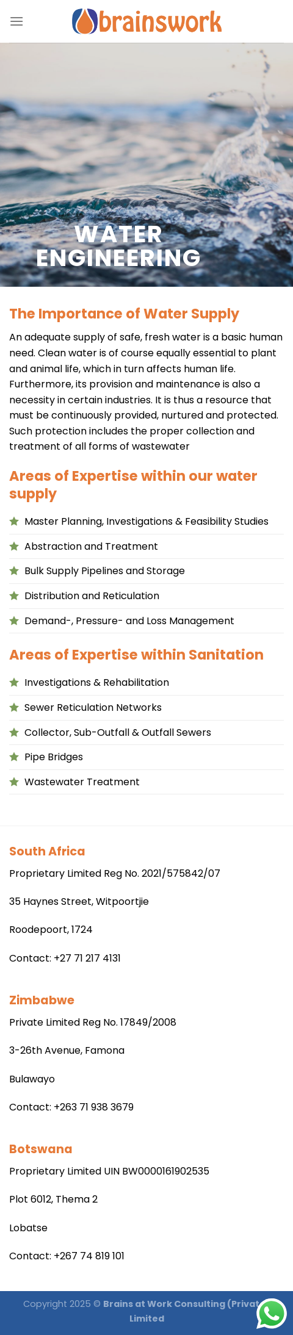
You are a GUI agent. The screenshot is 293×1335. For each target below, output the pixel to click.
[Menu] (16, 21)
